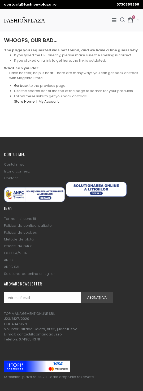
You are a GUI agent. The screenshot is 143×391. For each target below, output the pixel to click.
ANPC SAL (12, 266)
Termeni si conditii (20, 218)
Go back (21, 85)
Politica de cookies (20, 232)
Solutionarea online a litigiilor (29, 273)
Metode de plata (19, 239)
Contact (11, 178)
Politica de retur (18, 246)
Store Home (24, 101)
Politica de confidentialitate (28, 225)
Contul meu (14, 164)
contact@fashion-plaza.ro (30, 4)
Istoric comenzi (17, 171)
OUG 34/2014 (15, 253)
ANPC (8, 259)
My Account (49, 101)
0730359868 (127, 4)
